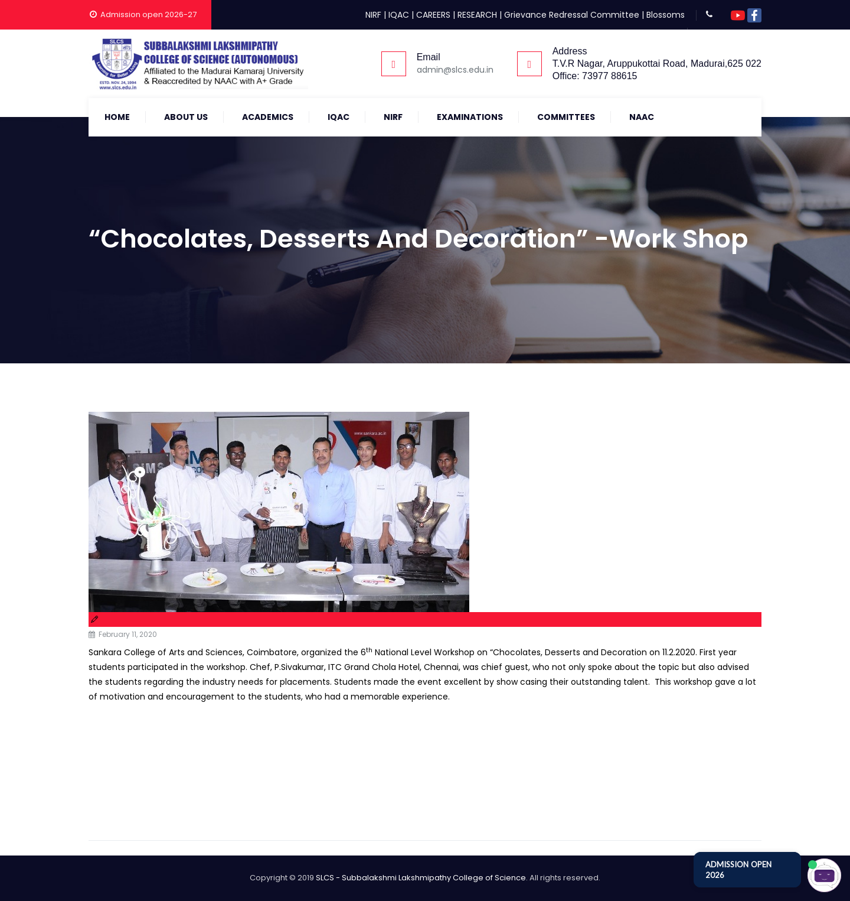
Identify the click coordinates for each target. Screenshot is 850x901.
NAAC (641, 117)
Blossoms (665, 15)
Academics (267, 117)
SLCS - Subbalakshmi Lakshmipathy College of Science (421, 877)
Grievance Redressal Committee (571, 15)
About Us (186, 117)
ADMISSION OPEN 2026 (738, 870)
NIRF (373, 15)
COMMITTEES (566, 117)
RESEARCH (477, 15)
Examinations (470, 117)
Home (117, 117)
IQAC (398, 15)
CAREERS (433, 15)
